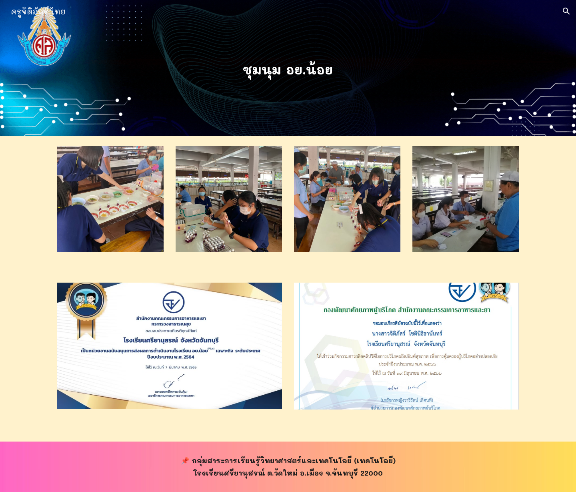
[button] (566, 11)
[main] (288, 68)
